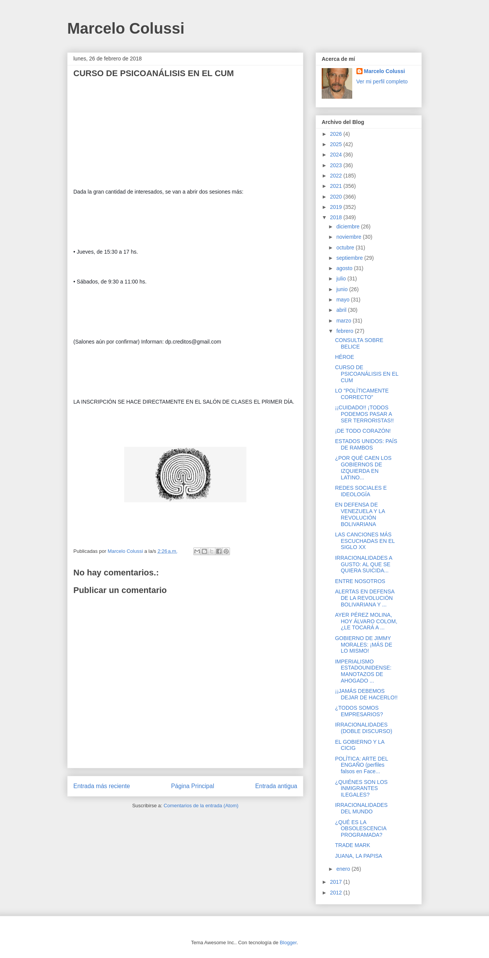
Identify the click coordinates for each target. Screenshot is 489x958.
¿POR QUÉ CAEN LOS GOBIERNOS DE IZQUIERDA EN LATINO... (363, 467)
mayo (343, 300)
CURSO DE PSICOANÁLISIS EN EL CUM (366, 373)
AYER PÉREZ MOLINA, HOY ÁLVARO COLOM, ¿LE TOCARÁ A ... (366, 621)
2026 (336, 134)
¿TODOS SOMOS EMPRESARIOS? (359, 711)
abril (342, 310)
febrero (345, 331)
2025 (336, 144)
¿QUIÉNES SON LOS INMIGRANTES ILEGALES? (361, 788)
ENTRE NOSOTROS (360, 581)
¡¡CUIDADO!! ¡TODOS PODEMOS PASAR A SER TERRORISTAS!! (364, 414)
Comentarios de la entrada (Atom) (201, 805)
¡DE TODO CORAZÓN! (363, 431)
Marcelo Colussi (126, 28)
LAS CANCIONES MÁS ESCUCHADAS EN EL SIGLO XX (365, 541)
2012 (336, 893)
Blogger (288, 942)
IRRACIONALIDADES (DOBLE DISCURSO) (363, 728)
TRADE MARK (352, 845)
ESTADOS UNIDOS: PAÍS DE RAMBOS (366, 444)
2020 (336, 197)
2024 (336, 155)
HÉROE (344, 357)
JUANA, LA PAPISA (358, 856)
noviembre (349, 237)
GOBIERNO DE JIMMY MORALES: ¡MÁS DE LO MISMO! (363, 644)
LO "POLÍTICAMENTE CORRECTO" (362, 394)
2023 (336, 165)
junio (342, 289)
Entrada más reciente (101, 786)
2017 (336, 882)
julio (341, 278)
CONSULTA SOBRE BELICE (359, 343)
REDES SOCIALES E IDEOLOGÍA (361, 491)
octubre (346, 247)
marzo (344, 321)
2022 (336, 176)
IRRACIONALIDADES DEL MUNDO (361, 808)
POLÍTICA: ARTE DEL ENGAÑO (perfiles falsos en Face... (361, 765)
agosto (345, 268)
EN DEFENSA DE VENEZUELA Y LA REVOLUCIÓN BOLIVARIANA (360, 514)
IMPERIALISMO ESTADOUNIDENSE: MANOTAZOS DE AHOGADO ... (363, 671)
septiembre (350, 258)
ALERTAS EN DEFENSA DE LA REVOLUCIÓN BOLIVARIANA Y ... (364, 598)
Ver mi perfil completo (382, 81)
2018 (336, 217)
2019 (336, 207)
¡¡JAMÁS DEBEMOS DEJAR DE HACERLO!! (366, 694)
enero (343, 869)
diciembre (348, 226)
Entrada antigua (276, 786)
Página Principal (192, 786)
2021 (336, 186)
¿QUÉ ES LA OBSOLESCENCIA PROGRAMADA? (360, 828)
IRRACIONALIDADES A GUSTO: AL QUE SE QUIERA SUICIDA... (363, 564)
